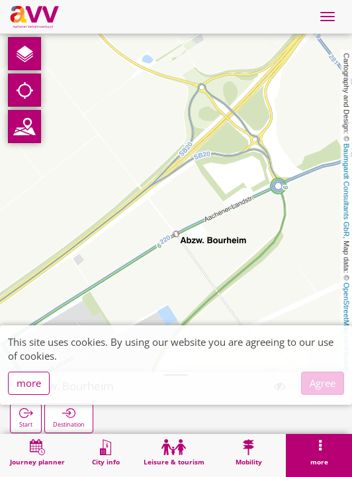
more (29, 383)
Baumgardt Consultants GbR (347, 190)
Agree (322, 383)
